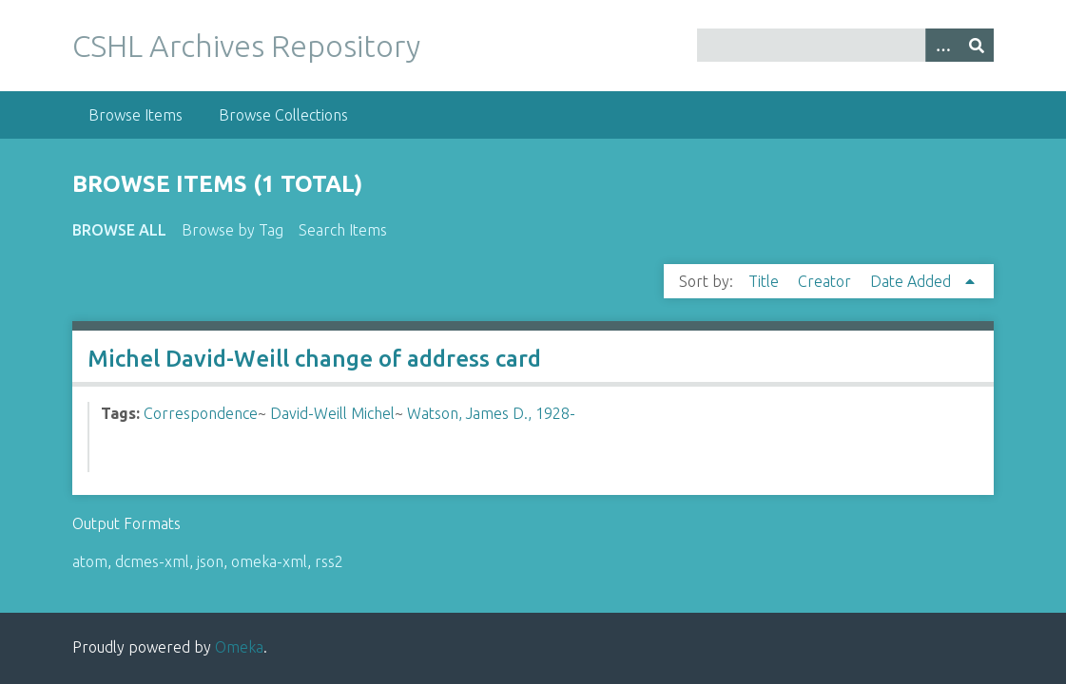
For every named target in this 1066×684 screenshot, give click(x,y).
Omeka (239, 647)
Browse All (119, 229)
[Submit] (976, 45)
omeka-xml (269, 561)
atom (89, 561)
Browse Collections (283, 115)
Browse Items (135, 115)
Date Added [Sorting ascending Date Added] (912, 281)
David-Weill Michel (332, 413)
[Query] (845, 45)
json (210, 561)
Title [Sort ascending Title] (765, 281)
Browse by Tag (232, 229)
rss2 (329, 561)
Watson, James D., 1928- (491, 413)
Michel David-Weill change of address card (314, 358)
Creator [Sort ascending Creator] (826, 281)
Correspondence (201, 413)
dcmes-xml (152, 561)
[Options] (942, 45)
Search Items (343, 229)
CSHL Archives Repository (246, 45)
